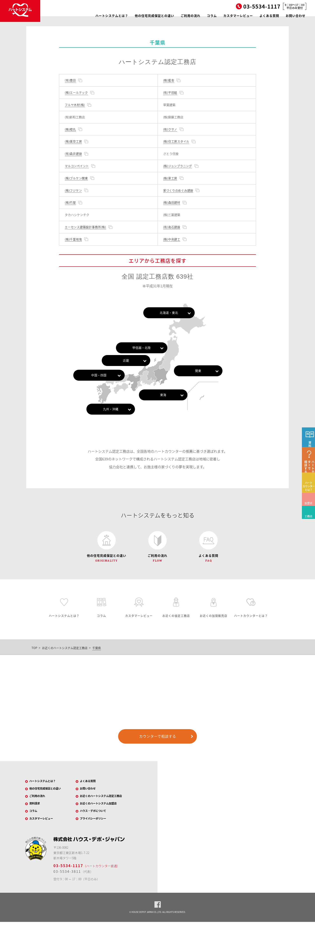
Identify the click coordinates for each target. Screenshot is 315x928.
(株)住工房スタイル (176, 141)
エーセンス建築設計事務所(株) (85, 227)
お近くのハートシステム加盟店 (102, 808)
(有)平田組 (170, 92)
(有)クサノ (170, 129)
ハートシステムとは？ (111, 15)
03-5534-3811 (67, 877)
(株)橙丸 (70, 129)
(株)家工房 (170, 178)
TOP (34, 650)
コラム (212, 15)
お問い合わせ (295, 15)
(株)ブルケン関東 (76, 178)
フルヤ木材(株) (75, 105)
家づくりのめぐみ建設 (178, 190)
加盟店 (307, 519)
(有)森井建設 (73, 153)
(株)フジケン (73, 190)
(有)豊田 (70, 80)
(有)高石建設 (171, 227)
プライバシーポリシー (96, 824)
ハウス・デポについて (96, 816)
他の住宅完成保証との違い (154, 15)
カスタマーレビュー (238, 15)
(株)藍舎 (168, 80)
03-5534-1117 (68, 871)
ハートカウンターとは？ (309, 505)
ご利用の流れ (190, 15)
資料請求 (37, 808)
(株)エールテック (76, 92)
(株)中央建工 (171, 239)
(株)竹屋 (70, 202)
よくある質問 (269, 15)
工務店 (307, 532)
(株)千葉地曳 (73, 239)
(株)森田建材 (171, 202)
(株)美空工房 (73, 141)
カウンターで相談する (157, 738)
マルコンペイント (77, 166)
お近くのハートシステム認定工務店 (65, 650)
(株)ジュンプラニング (177, 166)
